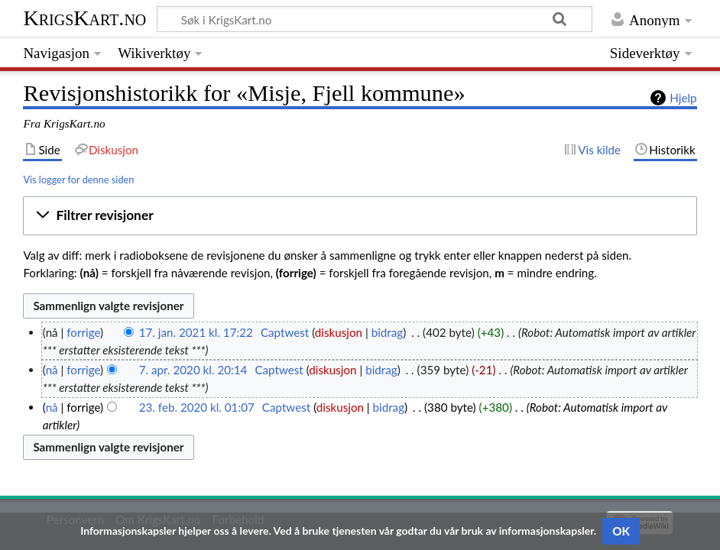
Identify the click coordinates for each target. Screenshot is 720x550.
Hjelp (683, 98)
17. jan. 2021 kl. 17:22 (196, 332)
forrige (83, 332)
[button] (359, 216)
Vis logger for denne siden (78, 179)
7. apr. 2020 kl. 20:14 (193, 370)
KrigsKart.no (84, 18)
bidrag (387, 332)
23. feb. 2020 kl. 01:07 (197, 407)
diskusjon (338, 332)
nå (52, 370)
